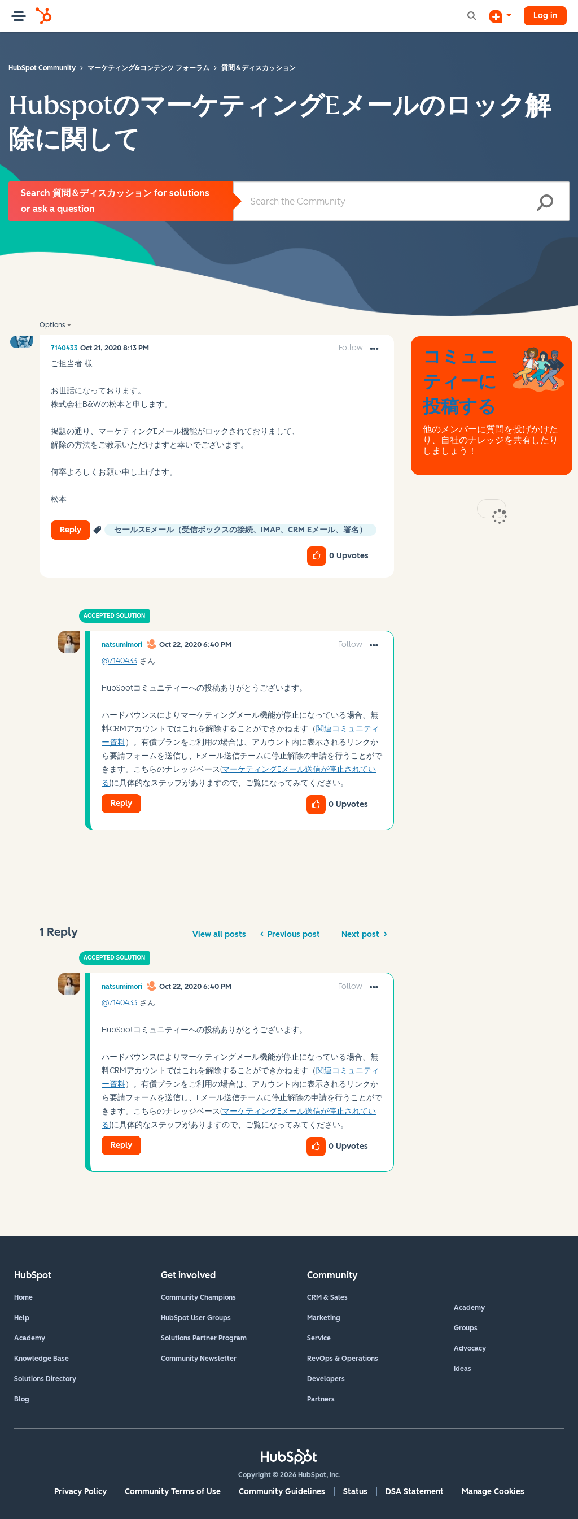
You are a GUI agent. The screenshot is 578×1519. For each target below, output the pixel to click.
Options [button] (52, 325)
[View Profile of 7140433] (64, 348)
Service (319, 1338)
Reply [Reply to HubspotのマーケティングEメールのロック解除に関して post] (70, 530)
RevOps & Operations (342, 1358)
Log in (545, 15)
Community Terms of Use (173, 1491)
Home (23, 1297)
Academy (29, 1338)
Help (21, 1318)
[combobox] (401, 201)
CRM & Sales (327, 1297)
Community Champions (198, 1297)
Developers (326, 1379)
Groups (466, 1328)
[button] (374, 349)
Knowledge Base (41, 1358)
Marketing (323, 1318)
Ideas (462, 1369)
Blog (21, 1399)
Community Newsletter (199, 1358)
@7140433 (119, 661)
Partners (321, 1399)
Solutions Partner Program (204, 1338)
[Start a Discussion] (500, 15)
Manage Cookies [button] (493, 1491)
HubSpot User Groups (196, 1318)
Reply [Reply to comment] (121, 803)
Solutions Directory (45, 1379)
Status (355, 1491)
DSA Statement (415, 1491)
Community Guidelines (282, 1491)
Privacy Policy (80, 1491)
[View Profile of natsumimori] (122, 645)
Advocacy (470, 1348)
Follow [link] (351, 348)
